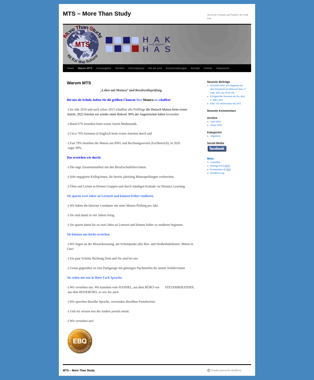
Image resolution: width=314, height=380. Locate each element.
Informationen (136, 68)
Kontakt (195, 68)
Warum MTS (85, 68)
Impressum (222, 68)
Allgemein (215, 136)
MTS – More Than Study (97, 13)
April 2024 (215, 121)
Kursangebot (103, 68)
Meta (210, 158)
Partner (208, 68)
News (70, 68)
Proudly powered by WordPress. (226, 370)
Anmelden (215, 162)
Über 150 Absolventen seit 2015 (225, 103)
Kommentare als (220, 169)
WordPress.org (217, 173)
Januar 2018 (216, 125)
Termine (119, 68)
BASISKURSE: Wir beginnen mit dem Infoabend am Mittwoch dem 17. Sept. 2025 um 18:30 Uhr (228, 89)
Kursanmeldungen (176, 68)
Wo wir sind (155, 68)
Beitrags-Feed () (220, 165)
